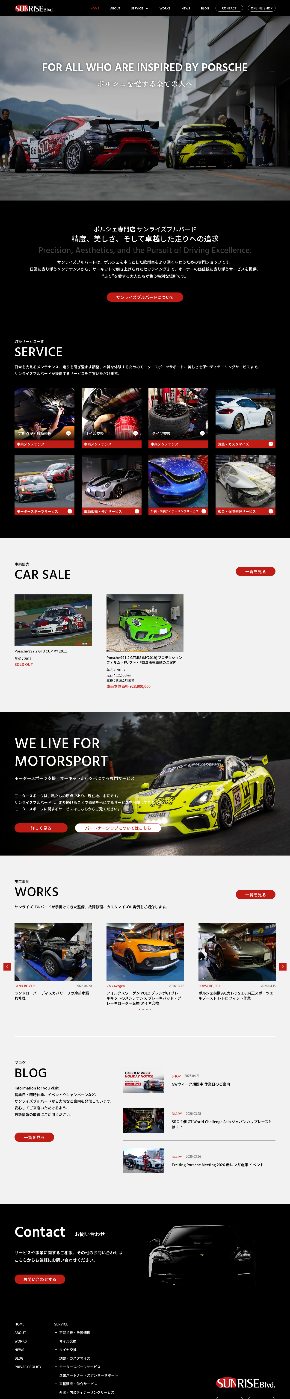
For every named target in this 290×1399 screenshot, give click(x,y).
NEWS (185, 8)
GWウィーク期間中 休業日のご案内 (201, 1084)
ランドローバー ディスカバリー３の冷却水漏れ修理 (52, 995)
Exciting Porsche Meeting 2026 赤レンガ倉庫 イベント (218, 1164)
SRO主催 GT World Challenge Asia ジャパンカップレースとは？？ (222, 1124)
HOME (94, 8)
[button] (7, 967)
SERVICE (139, 8)
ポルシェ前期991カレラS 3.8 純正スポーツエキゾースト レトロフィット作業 (235, 995)
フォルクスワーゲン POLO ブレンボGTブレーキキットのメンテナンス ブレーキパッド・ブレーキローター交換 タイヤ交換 (144, 998)
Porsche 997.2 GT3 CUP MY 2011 (41, 651)
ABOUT (115, 8)
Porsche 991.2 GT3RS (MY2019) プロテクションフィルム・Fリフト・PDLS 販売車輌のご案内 (144, 660)
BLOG (205, 8)
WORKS (165, 8)
